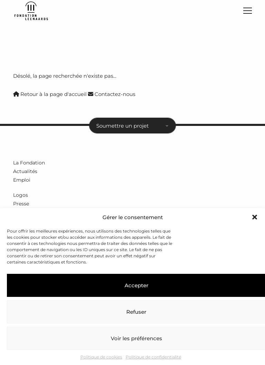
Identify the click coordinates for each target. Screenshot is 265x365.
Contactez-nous (111, 94)
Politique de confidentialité (153, 356)
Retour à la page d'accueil (50, 94)
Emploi (21, 180)
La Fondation (29, 162)
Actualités (25, 171)
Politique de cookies (101, 356)
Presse (21, 203)
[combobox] (132, 125)
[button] (254, 217)
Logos (20, 195)
